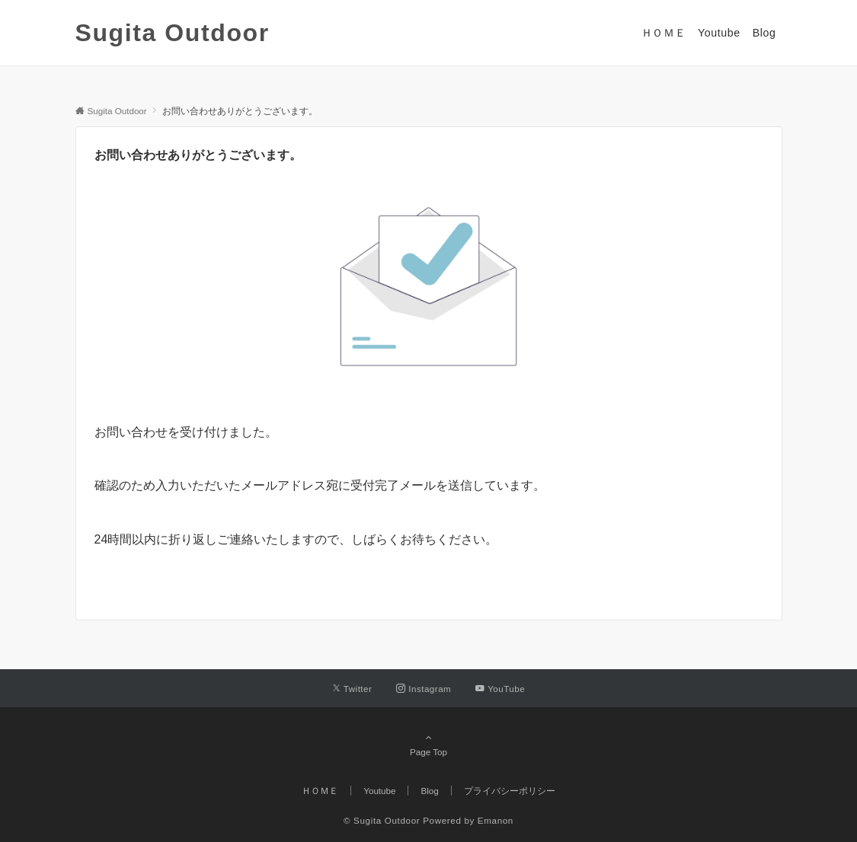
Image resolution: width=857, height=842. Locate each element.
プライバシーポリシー (509, 791)
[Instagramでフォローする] (423, 689)
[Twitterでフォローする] (352, 689)
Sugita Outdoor (172, 32)
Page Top (428, 744)
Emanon (495, 820)
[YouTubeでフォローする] (500, 689)
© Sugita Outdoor (382, 820)
